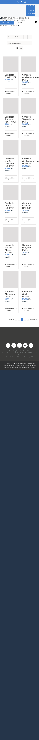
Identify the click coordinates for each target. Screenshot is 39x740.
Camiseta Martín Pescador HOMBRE (9, 162)
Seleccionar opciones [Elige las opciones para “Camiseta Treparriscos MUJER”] (26, 134)
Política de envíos (15, 367)
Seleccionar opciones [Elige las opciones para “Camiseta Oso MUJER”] (8, 92)
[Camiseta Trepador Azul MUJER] (10, 106)
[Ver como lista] (21, 48)
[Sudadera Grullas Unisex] (28, 279)
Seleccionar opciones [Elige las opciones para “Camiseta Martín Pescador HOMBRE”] (8, 179)
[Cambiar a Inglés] (23, 26)
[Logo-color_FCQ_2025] (6, 9)
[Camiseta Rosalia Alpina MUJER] (10, 234)
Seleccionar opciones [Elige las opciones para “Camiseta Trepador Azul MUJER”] (8, 134)
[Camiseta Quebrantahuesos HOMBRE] (28, 148)
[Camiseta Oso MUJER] (10, 64)
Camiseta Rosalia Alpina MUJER (9, 249)
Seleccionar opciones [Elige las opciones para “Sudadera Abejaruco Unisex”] (8, 309)
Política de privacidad (22, 365)
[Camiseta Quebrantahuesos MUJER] (28, 64)
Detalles (14, 92)
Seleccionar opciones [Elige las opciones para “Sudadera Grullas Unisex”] (26, 309)
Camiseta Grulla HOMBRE (9, 205)
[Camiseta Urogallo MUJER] (28, 234)
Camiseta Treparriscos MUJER (28, 119)
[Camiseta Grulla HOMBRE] (10, 192)
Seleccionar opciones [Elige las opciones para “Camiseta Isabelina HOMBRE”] (26, 221)
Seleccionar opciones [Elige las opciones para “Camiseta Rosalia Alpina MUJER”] (8, 265)
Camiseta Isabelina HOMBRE (26, 205)
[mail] (31, 345)
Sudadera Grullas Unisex (27, 294)
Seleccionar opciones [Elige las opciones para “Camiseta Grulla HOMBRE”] (8, 221)
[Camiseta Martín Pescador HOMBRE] (10, 148)
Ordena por (13, 37)
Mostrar (14, 43)
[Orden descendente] (30, 37)
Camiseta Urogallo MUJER (26, 247)
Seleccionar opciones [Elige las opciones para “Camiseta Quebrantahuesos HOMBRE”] (26, 179)
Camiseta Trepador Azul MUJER (10, 119)
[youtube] (21, 2)
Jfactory (32, 367)
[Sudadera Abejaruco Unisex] (10, 279)
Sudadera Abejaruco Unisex (10, 294)
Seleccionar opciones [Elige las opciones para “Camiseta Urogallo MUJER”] (26, 265)
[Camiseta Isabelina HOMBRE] (28, 192)
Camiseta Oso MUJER (10, 76)
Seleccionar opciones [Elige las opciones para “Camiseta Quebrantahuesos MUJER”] (26, 92)
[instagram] (25, 2)
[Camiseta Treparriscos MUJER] (28, 106)
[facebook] (14, 2)
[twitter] (18, 2)
